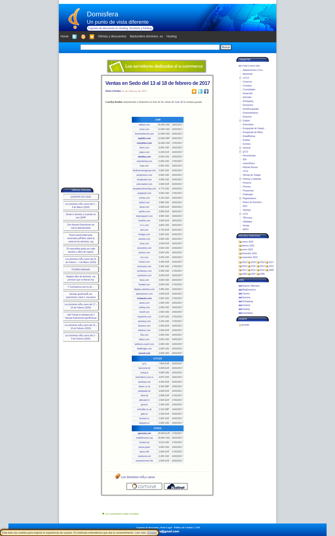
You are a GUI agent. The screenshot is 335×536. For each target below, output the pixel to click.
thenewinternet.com (144, 134)
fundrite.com (144, 220)
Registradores (249, 198)
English (246, 120)
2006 (262, 274)
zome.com (144, 129)
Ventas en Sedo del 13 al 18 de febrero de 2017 (157, 83)
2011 (253, 270)
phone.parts (144, 447)
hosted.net (144, 442)
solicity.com (144, 307)
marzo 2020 (247, 242)
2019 (253, 262)
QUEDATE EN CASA (81, 197)
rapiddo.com (144, 138)
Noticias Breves (250, 167)
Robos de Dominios (252, 202)
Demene (246, 297)
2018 (262, 262)
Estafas (246, 140)
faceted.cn (144, 418)
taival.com (144, 207)
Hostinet (246, 305)
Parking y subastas (252, 179)
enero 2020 (247, 249)
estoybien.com (144, 143)
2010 (262, 270)
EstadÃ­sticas (249, 136)
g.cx (144, 363)
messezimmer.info (144, 461)
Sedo (108, 91)
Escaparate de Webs (253, 132)
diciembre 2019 (249, 253)
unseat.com (144, 353)
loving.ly (144, 372)
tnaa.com (144, 166)
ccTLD (246, 78)
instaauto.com (144, 298)
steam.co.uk (144, 386)
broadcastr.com (144, 179)
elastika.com (144, 156)
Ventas (117, 91)
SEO (245, 206)
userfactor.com (144, 275)
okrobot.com (144, 239)
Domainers (248, 105)
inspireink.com (144, 317)
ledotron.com (144, 330)
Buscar (226, 47)
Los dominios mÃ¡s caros (138, 477)
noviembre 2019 (250, 257)
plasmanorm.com (144, 294)
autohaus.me (144, 382)
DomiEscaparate (251, 109)
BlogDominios (249, 290)
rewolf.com (144, 312)
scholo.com (144, 198)
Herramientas (249, 155)
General (247, 148)
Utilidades (247, 221)
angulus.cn (144, 423)
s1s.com (144, 257)
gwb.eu (144, 414)
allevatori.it (144, 400)
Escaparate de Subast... (254, 128)
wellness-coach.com (144, 344)
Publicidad (248, 194)
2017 (271, 262)
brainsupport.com (144, 216)
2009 (271, 270)
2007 (253, 274)
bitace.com (144, 339)
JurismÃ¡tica (249, 163)
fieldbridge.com (144, 348)
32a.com (144, 335)
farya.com (144, 280)
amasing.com (144, 321)
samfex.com (144, 211)
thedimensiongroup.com (144, 170)
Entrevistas (248, 124)
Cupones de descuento (147, 527)
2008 (244, 274)
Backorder (248, 74)
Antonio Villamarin (251, 286)
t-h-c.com (144, 225)
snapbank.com (144, 193)
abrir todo (243, 66)
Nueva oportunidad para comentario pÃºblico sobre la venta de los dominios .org (80, 238)
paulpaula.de (144, 391)
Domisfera (102, 14)
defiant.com (144, 125)
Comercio (247, 82)
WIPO (246, 229)
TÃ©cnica (247, 218)
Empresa (247, 117)
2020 (244, 262)
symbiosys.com (144, 271)
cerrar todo (254, 66)
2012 (244, 270)
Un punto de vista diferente (118, 22)
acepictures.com (144, 175)
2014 (262, 266)
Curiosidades (249, 89)
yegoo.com (144, 152)
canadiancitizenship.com (144, 188)
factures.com (144, 326)
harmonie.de (144, 368)
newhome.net (144, 456)
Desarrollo (248, 93)
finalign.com (144, 234)
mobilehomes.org (144, 438)
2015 (253, 266)
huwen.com (144, 262)
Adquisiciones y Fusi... (253, 70)
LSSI (197, 527)
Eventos (247, 144)
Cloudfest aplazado (81, 269)
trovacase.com (144, 266)
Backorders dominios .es (146, 36)
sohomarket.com (144, 184)
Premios (247, 187)
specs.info (144, 451)
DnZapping (248, 101)
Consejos (247, 85)
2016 (244, 266)
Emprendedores (250, 113)
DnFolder (247, 97)
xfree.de (144, 395)
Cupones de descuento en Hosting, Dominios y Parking (120, 28)
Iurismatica (247, 313)
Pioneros (247, 183)
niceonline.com (144, 248)
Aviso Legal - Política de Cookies (176, 527)
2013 (271, 266)
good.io (144, 404)
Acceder (246, 325)
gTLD (245, 152)
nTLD (245, 171)
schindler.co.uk (144, 409)
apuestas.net (144, 433)
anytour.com (144, 252)
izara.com (144, 243)
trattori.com (144, 202)
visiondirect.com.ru (144, 377)
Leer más (140, 532)
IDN (245, 159)
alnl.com (144, 230)
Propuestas (248, 190)
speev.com (144, 303)
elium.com (144, 147)
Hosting (246, 309)
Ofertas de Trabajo (252, 175)
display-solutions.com (144, 289)
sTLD (245, 214)
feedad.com (144, 284)
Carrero (246, 293)
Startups (247, 210)
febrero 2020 (248, 245)
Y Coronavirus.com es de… (81, 287)
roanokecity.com (144, 161)
